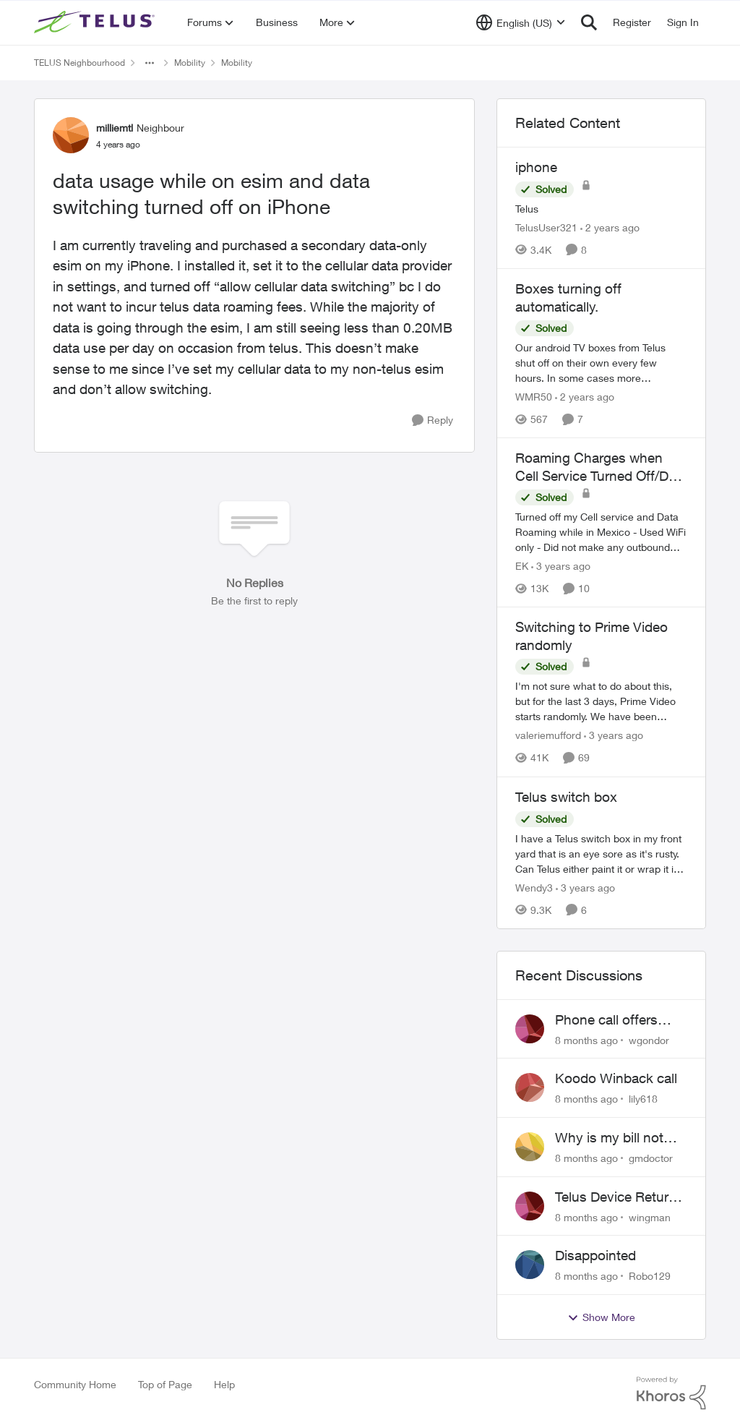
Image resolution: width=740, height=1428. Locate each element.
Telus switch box (566, 797)
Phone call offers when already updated (606, 1020)
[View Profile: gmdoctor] (529, 1146)
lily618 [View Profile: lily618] (643, 1099)
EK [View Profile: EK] (521, 566)
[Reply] (432, 420)
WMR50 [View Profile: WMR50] (533, 396)
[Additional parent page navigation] (149, 63)
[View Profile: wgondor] (529, 1028)
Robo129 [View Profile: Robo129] (650, 1276)
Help (224, 1384)
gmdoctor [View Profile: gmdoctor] (651, 1158)
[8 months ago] (586, 1039)
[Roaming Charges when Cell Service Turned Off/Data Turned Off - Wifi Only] (601, 532)
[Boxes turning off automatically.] (601, 362)
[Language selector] (521, 22)
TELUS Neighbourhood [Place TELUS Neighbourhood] (79, 62)
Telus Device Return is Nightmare (615, 1197)
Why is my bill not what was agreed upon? (609, 1138)
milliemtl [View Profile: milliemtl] (114, 127)
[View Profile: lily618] (529, 1087)
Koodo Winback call (616, 1078)
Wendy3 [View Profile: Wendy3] (534, 887)
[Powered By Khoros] (671, 1393)
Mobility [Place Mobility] (189, 62)
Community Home (75, 1384)
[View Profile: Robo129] (529, 1264)
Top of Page (165, 1384)
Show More (601, 1317)
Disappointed (595, 1255)
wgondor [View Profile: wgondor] (649, 1039)
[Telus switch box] (601, 853)
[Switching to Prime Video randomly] (601, 701)
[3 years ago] (560, 565)
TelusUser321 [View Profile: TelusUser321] (546, 227)
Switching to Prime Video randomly (591, 636)
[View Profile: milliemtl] (71, 135)
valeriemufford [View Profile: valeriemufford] (548, 736)
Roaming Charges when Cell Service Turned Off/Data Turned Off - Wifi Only (601, 467)
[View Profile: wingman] (529, 1206)
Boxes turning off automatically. (568, 298)
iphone (536, 167)
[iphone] (601, 208)
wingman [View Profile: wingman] (650, 1216)
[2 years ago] (610, 227)
